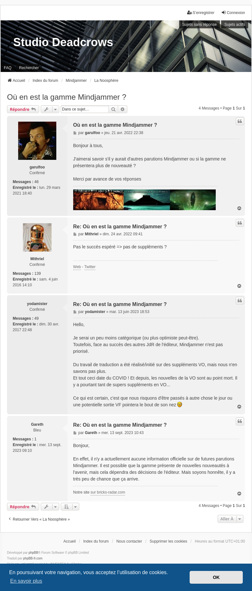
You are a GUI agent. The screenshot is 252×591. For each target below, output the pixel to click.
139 (37, 273)
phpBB (33, 552)
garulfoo (37, 167)
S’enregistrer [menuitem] (200, 12)
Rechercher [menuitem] (29, 68)
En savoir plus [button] (26, 581)
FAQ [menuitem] (7, 68)
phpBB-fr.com (33, 558)
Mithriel (37, 259)
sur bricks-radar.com (107, 492)
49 (36, 318)
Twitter (89, 267)
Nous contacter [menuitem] (129, 541)
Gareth (37, 424)
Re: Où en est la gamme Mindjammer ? (120, 226)
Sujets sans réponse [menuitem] (199, 24)
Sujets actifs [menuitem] (234, 24)
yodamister (37, 304)
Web (77, 267)
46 (36, 182)
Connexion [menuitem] (233, 12)
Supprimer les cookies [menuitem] (168, 541)
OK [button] (216, 577)
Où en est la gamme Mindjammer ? (66, 97)
